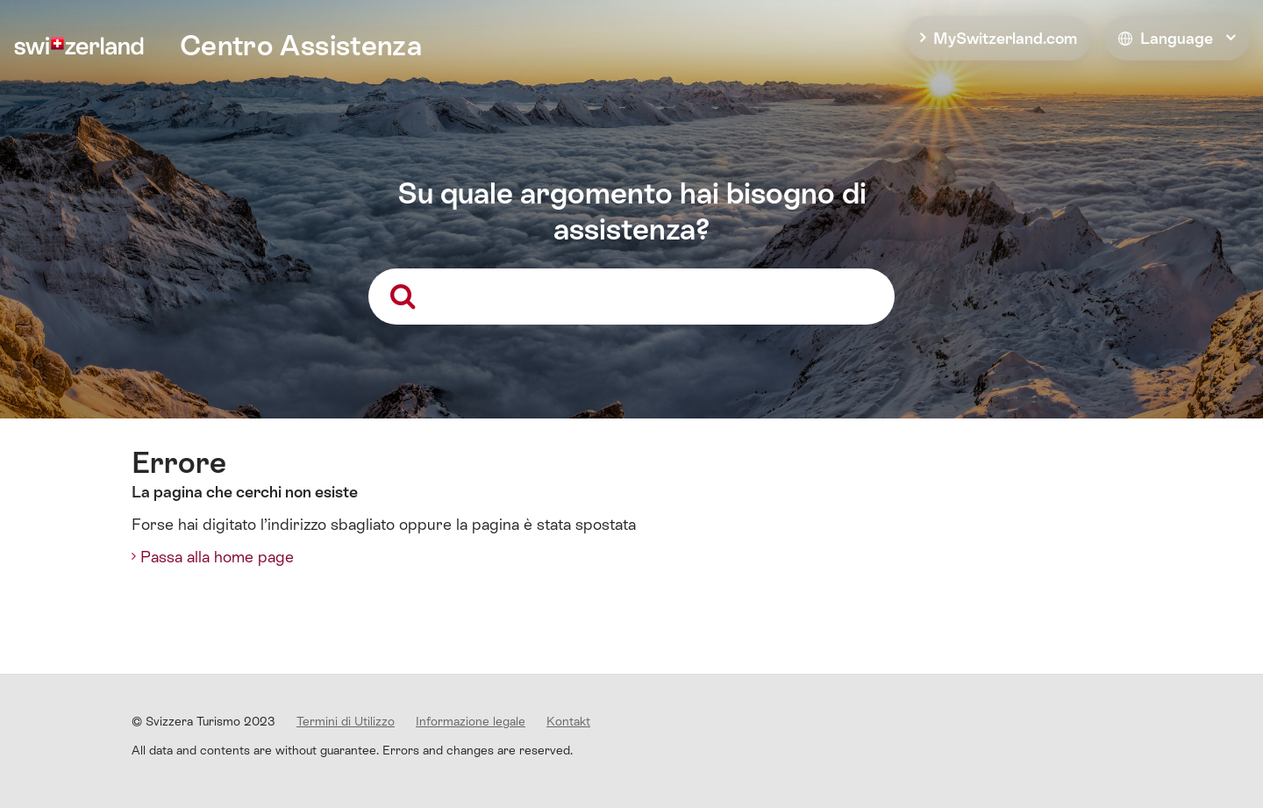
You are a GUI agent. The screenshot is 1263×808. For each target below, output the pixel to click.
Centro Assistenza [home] (301, 45)
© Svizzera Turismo (203, 721)
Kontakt (568, 721)
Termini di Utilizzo (345, 721)
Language (1165, 38)
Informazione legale (470, 721)
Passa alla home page (217, 556)
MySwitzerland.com (1005, 38)
